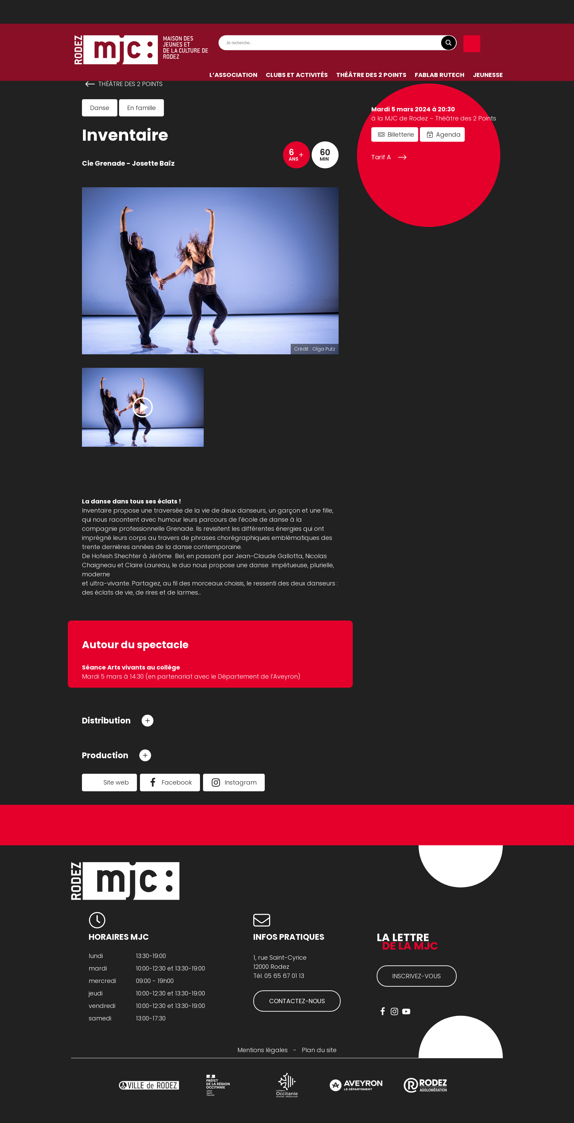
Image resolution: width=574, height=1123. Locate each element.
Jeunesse (488, 51)
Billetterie (401, 134)
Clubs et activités (297, 51)
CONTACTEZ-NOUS (297, 1001)
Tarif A (381, 157)
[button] (118, 721)
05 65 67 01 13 (284, 976)
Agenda (448, 134)
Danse (99, 108)
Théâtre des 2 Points (371, 51)
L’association (233, 51)
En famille (141, 108)
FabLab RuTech (439, 51)
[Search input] (339, 19)
